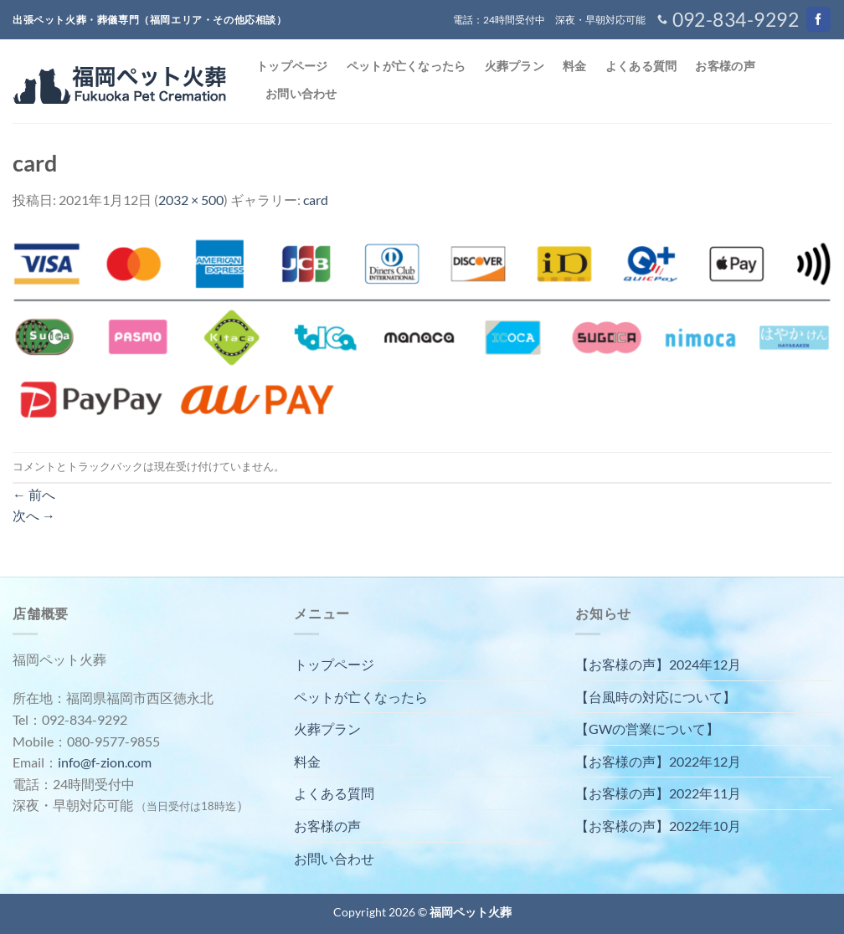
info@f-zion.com (105, 762)
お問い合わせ (301, 93)
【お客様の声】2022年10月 (658, 826)
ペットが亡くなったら (406, 66)
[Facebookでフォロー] (818, 19)
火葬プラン (514, 66)
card (315, 200)
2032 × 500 (191, 200)
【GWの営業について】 (647, 728)
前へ (34, 494)
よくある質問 (641, 66)
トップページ (292, 66)
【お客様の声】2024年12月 (658, 664)
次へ (34, 515)
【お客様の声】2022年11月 (658, 793)
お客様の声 (724, 66)
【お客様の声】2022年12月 (658, 761)
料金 (575, 66)
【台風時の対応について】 (655, 697)
